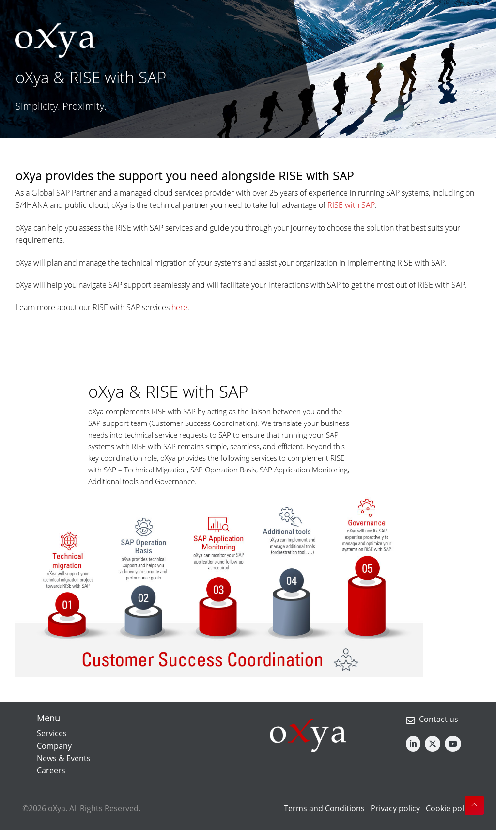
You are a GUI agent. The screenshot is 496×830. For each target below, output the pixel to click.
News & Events (64, 758)
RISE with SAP (351, 205)
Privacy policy (395, 808)
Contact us (438, 719)
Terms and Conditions (324, 808)
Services (52, 733)
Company (54, 745)
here (179, 307)
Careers (51, 770)
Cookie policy (450, 808)
